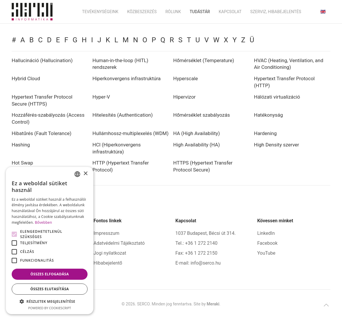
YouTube (266, 253)
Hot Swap (22, 163)
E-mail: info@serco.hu (198, 263)
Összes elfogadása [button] (49, 274)
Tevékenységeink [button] (100, 11)
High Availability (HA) (196, 145)
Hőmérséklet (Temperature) (203, 60)
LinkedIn (266, 233)
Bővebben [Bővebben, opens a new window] (43, 222)
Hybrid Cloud (26, 78)
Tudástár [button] (200, 11)
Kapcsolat (230, 11)
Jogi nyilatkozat (110, 253)
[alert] (49, 240)
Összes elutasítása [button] (49, 288)
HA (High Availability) (196, 133)
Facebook (267, 243)
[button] (326, 305)
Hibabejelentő (108, 263)
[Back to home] (32, 11)
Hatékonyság (268, 115)
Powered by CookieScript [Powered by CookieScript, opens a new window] (49, 308)
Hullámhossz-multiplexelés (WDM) (131, 133)
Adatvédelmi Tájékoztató (119, 243)
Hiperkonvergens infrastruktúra (127, 78)
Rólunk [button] (173, 11)
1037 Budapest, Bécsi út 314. (205, 233)
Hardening (265, 133)
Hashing (21, 145)
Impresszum (106, 233)
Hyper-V (101, 97)
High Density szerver (276, 145)
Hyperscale (185, 78)
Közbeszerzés (142, 11)
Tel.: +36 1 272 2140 (196, 243)
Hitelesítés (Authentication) (123, 115)
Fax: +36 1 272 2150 (196, 253)
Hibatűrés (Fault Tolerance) (41, 133)
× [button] (85, 174)
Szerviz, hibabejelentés (275, 11)
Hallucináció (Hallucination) (42, 60)
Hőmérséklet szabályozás (201, 115)
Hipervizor (184, 97)
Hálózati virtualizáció (277, 97)
